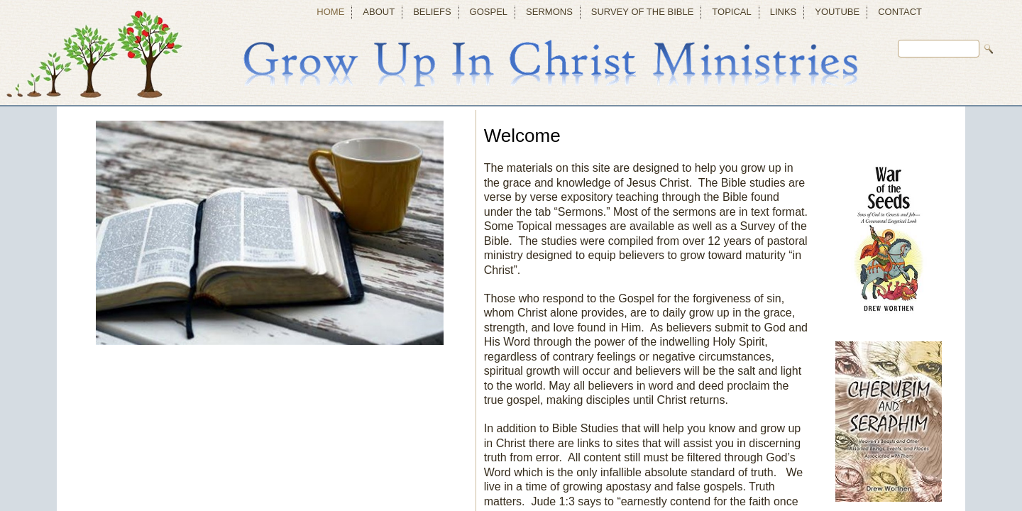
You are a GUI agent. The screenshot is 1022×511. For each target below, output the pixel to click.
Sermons (549, 11)
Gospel (488, 11)
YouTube (837, 11)
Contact (900, 11)
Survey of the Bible (642, 11)
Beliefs (432, 11)
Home (330, 11)
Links (783, 11)
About (379, 11)
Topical (731, 11)
